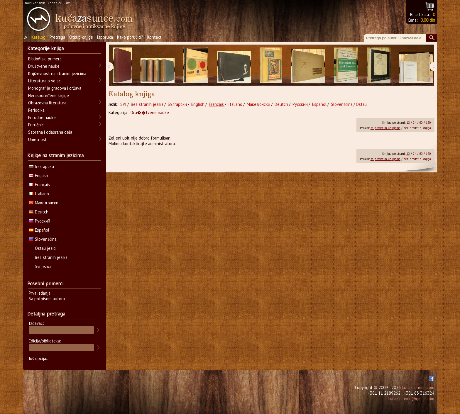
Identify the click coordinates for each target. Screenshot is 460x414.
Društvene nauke (44, 66)
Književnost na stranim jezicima (57, 73)
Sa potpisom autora (47, 298)
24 (414, 123)
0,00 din (427, 20)
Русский (300, 104)
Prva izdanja (39, 293)
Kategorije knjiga (45, 48)
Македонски (258, 104)
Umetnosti (38, 139)
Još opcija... (39, 358)
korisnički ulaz (59, 3)
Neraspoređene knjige (48, 95)
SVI (123, 104)
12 (408, 123)
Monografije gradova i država (54, 88)
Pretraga (57, 37)
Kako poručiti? (130, 37)
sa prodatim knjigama (385, 128)
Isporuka (105, 37)
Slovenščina (342, 104)
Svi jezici (43, 266)
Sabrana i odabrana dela (50, 132)
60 (421, 123)
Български (177, 104)
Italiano (235, 104)
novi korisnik (35, 3)
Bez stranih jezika (147, 104)
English (197, 104)
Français (216, 104)
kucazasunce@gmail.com (411, 398)
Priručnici (36, 125)
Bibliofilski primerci (45, 59)
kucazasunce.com (418, 387)
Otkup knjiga (81, 37)
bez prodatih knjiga (417, 128)
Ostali (361, 104)
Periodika (36, 110)
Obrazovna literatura (47, 103)
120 (428, 123)
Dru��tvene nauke (150, 112)
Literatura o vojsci (45, 81)
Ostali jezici (45, 248)
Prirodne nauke (42, 117)
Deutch (281, 104)
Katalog (38, 37)
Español (319, 104)
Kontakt (154, 37)
